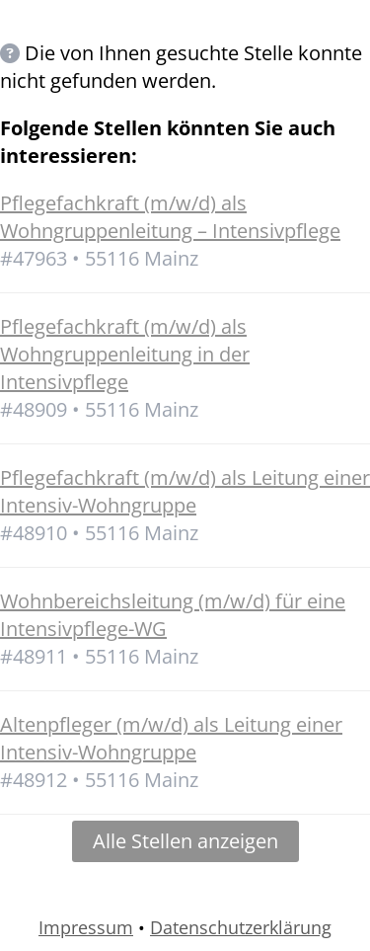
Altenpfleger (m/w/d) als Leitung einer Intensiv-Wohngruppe (171, 738)
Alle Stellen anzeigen (185, 841)
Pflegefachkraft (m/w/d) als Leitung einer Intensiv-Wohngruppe (185, 491)
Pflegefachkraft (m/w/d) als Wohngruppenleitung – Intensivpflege (170, 217)
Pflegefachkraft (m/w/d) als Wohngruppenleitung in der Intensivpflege (125, 354)
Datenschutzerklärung (241, 927)
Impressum (85, 927)
